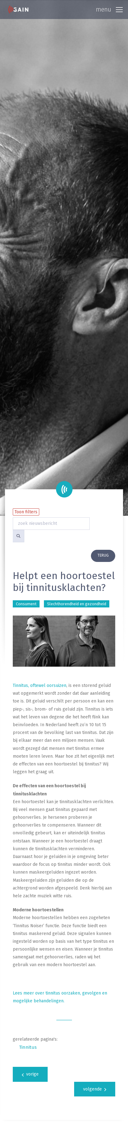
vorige (30, 1074)
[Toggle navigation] (109, 9)
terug (103, 555)
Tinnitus (28, 1047)
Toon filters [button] (26, 512)
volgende (94, 1089)
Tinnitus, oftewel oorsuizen (39, 685)
